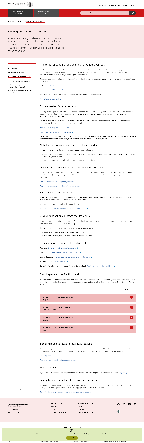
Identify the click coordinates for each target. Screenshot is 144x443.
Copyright (81, 411)
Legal (53, 411)
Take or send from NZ (18, 22)
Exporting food (45, 357)
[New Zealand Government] (18, 406)
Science (54, 408)
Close (72, 437)
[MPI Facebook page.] (118, 405)
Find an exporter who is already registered (56, 133)
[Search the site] (108, 14)
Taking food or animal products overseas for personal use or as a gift (65, 393)
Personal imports (60, 262)
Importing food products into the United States (62, 253)
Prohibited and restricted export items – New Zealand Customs (63, 209)
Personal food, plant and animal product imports (72, 258)
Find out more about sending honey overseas (57, 182)
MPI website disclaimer (86, 405)
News (125, 6)
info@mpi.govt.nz (124, 374)
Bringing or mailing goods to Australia (62, 249)
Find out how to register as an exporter (54, 128)
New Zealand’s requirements (54, 87)
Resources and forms (58, 414)
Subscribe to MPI (57, 405)
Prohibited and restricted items (51, 100)
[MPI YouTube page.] (129, 405)
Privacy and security (85, 414)
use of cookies (103, 434)
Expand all (129, 291)
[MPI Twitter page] (124, 405)
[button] (20, 14)
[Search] (133, 14)
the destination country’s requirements (58, 90)
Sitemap (80, 408)
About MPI (102, 6)
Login (132, 6)
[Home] (9, 22)
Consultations (114, 6)
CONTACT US (15, 413)
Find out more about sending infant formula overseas (60, 187)
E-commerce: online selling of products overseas (58, 361)
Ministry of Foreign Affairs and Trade (100, 267)
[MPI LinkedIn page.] (135, 405)
